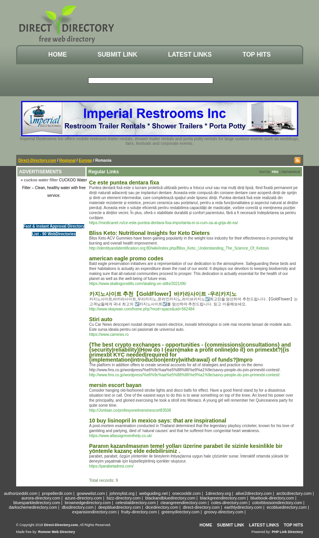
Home (57, 54)
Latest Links (190, 54)
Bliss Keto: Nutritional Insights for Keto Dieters (149, 233)
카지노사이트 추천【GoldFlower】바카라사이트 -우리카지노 (163, 294)
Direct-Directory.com (37, 160)
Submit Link (117, 54)
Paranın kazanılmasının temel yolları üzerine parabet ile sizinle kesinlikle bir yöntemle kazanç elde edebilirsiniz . (186, 448)
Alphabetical (290, 172)
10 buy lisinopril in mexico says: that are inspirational (157, 420)
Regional (67, 160)
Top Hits (256, 54)
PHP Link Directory (287, 532)
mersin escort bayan (115, 385)
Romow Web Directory (56, 532)
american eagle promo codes (126, 258)
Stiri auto (101, 319)
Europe (85, 160)
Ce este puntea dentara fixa (124, 182)
